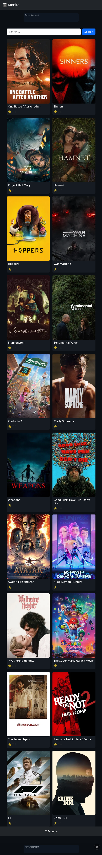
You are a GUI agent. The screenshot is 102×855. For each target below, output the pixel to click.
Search (88, 32)
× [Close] (97, 846)
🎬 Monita (11, 4)
